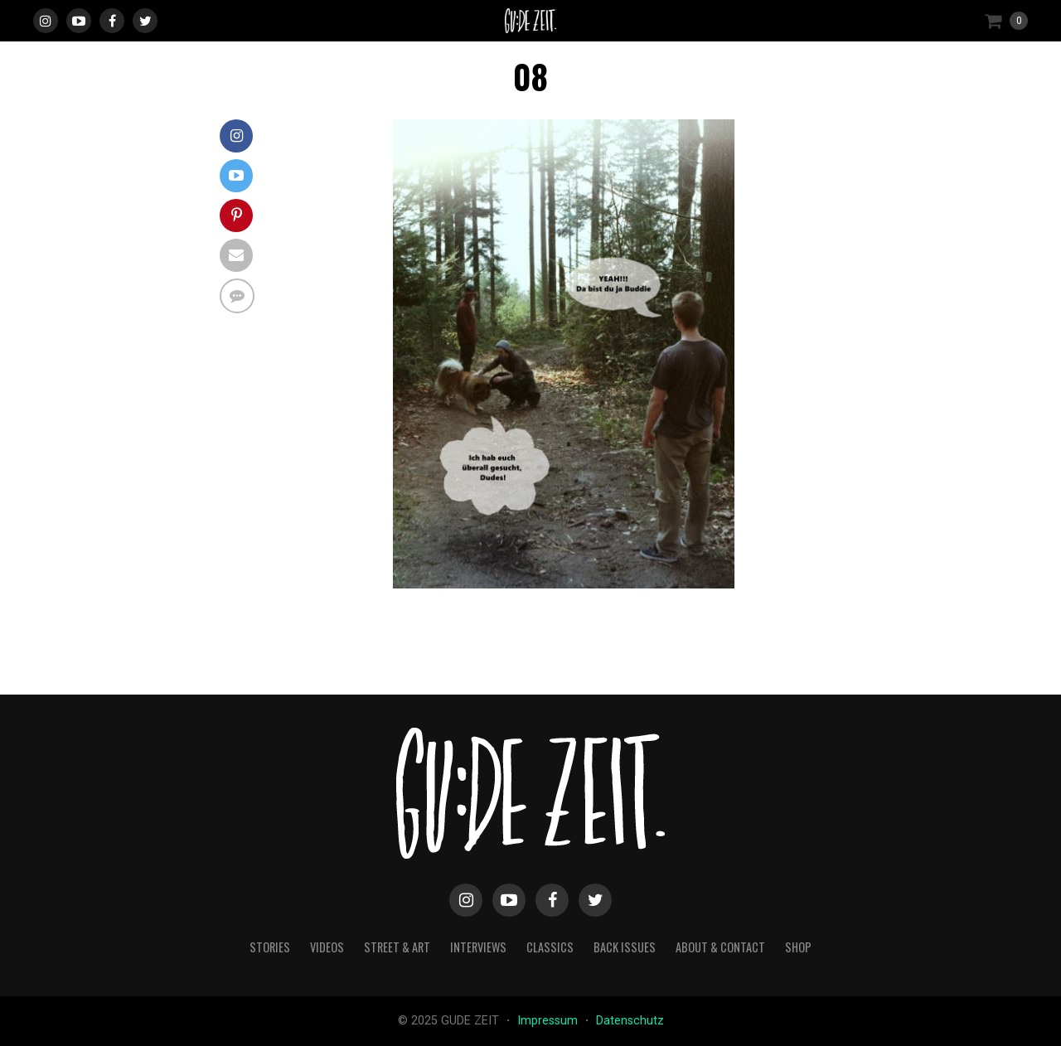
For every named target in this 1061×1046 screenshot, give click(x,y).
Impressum (549, 1021)
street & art (397, 947)
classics (550, 947)
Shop (798, 947)
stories (270, 947)
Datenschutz (630, 1021)
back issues (624, 947)
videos (327, 947)
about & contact (720, 947)
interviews (478, 947)
